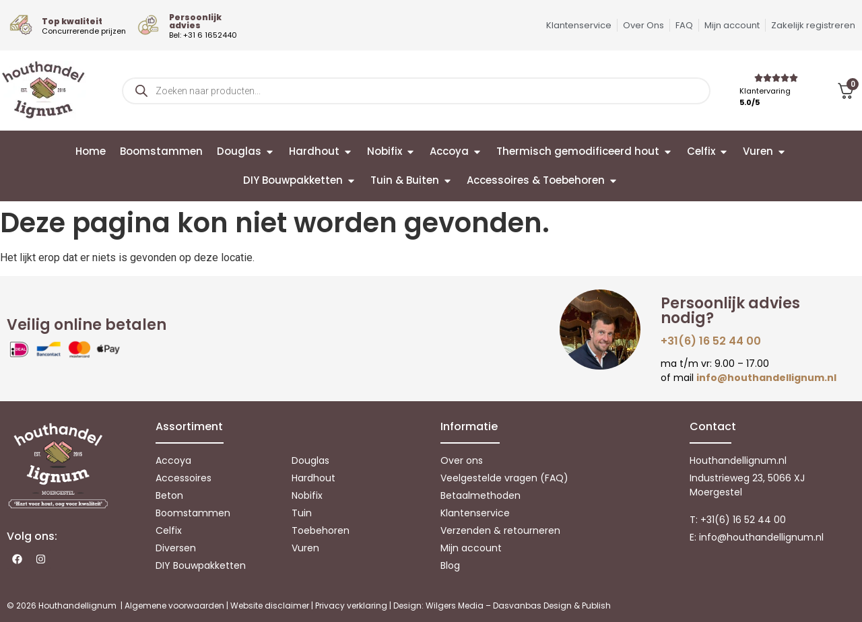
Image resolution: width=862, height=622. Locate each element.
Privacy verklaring (351, 605)
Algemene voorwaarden (174, 605)
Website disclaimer (269, 605)
